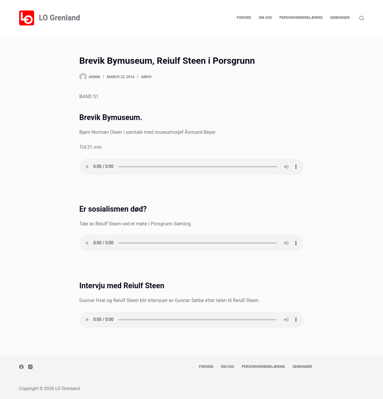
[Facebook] (21, 367)
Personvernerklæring (301, 18)
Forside (244, 18)
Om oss (265, 18)
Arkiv (146, 77)
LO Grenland (59, 17)
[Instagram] (30, 367)
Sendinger (340, 18)
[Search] (361, 18)
